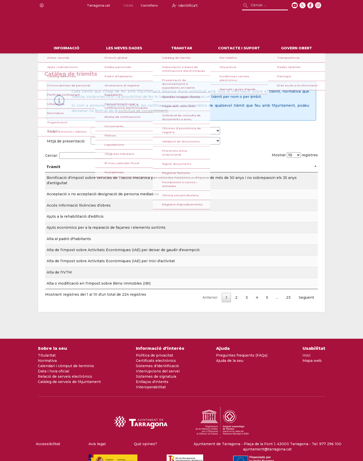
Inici (306, 355)
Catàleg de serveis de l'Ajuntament (69, 381)
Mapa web (312, 360)
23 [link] (288, 302)
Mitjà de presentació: (66, 141)
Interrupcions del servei (158, 371)
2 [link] (236, 302)
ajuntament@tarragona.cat (267, 449)
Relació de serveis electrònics (65, 376)
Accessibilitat (48, 444)
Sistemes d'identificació (157, 366)
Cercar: (78, 155)
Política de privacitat (154, 355)
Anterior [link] (210, 302)
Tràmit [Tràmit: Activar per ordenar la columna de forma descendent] (53, 172)
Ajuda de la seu (229, 360)
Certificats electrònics (156, 360)
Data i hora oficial (53, 371)
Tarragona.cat (97, 5)
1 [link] (226, 302)
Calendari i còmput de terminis (66, 366)
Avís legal (97, 444)
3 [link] (247, 302)
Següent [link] (306, 302)
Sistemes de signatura (156, 376)
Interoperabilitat (151, 387)
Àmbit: (53, 131)
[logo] (101, 27)
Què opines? (145, 444)
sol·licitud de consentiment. (143, 110)
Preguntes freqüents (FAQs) (241, 355)
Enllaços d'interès (152, 381)
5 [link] (267, 302)
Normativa (47, 360)
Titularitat (47, 355)
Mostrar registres (293, 155)
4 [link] (257, 302)
